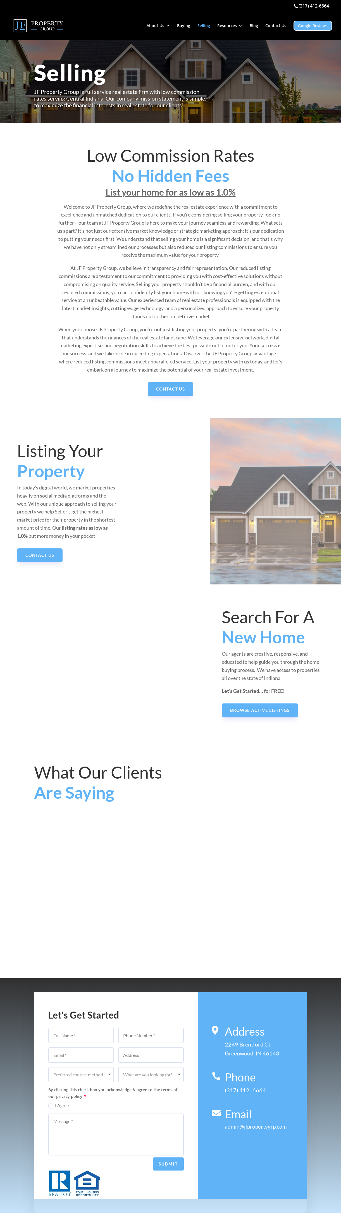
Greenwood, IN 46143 (252, 1053)
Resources (227, 26)
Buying (183, 26)
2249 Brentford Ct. (248, 1044)
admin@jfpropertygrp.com (256, 1126)
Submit (168, 1163)
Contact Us (275, 26)
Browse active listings (260, 710)
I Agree (58, 1106)
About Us (155, 26)
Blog (254, 26)
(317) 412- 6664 (245, 1090)
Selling (203, 26)
